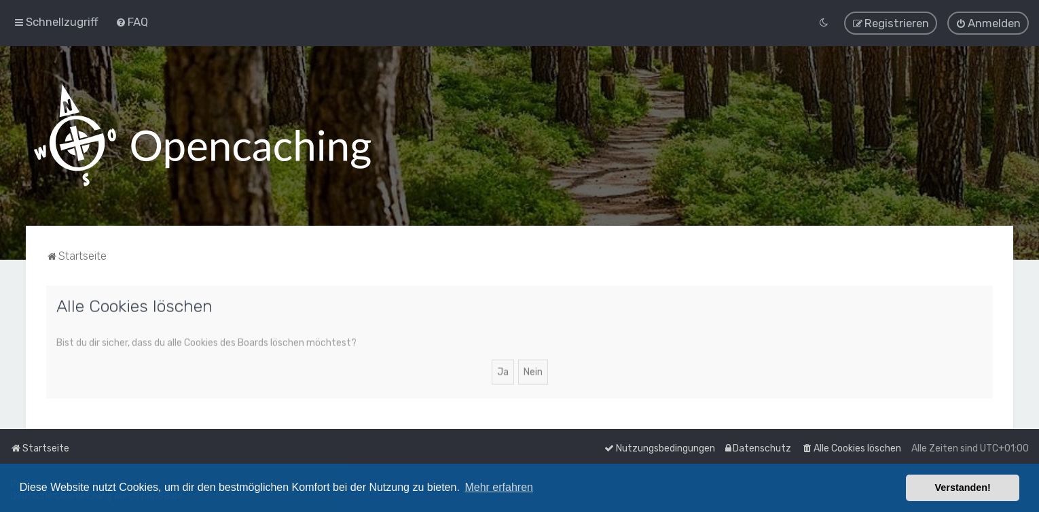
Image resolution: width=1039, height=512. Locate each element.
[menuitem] (131, 22)
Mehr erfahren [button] (498, 487)
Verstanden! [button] (963, 487)
